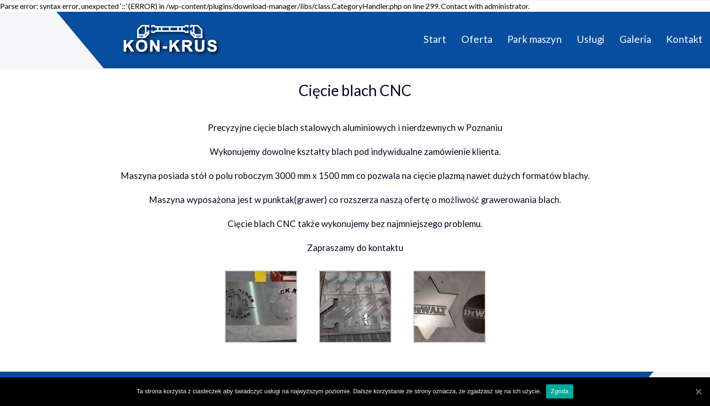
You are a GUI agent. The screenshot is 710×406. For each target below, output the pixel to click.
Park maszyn (534, 39)
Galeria (635, 39)
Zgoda (560, 391)
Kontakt (684, 39)
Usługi (590, 39)
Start (435, 39)
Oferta (476, 39)
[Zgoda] (698, 391)
